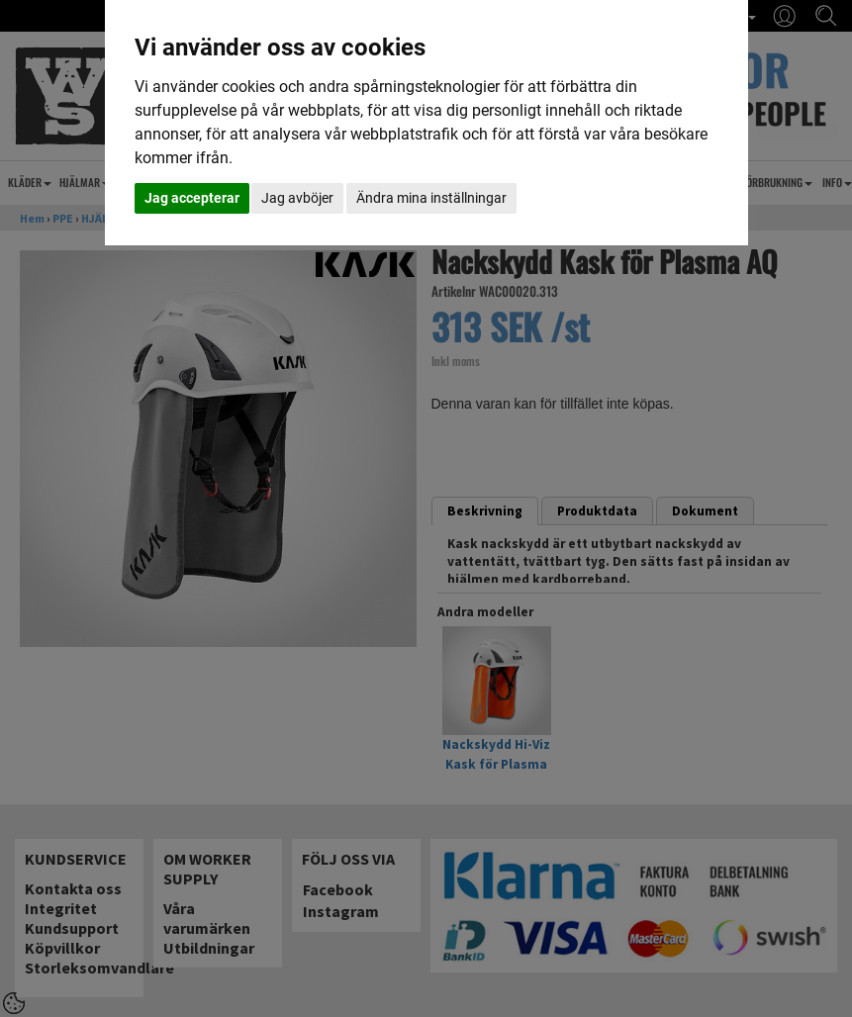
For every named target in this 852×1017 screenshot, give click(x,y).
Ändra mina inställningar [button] (431, 198)
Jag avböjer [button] (297, 198)
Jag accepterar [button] (191, 198)
